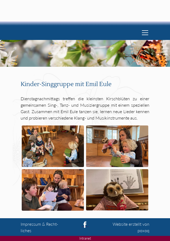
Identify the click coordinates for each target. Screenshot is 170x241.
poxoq (143, 230)
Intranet (85, 238)
